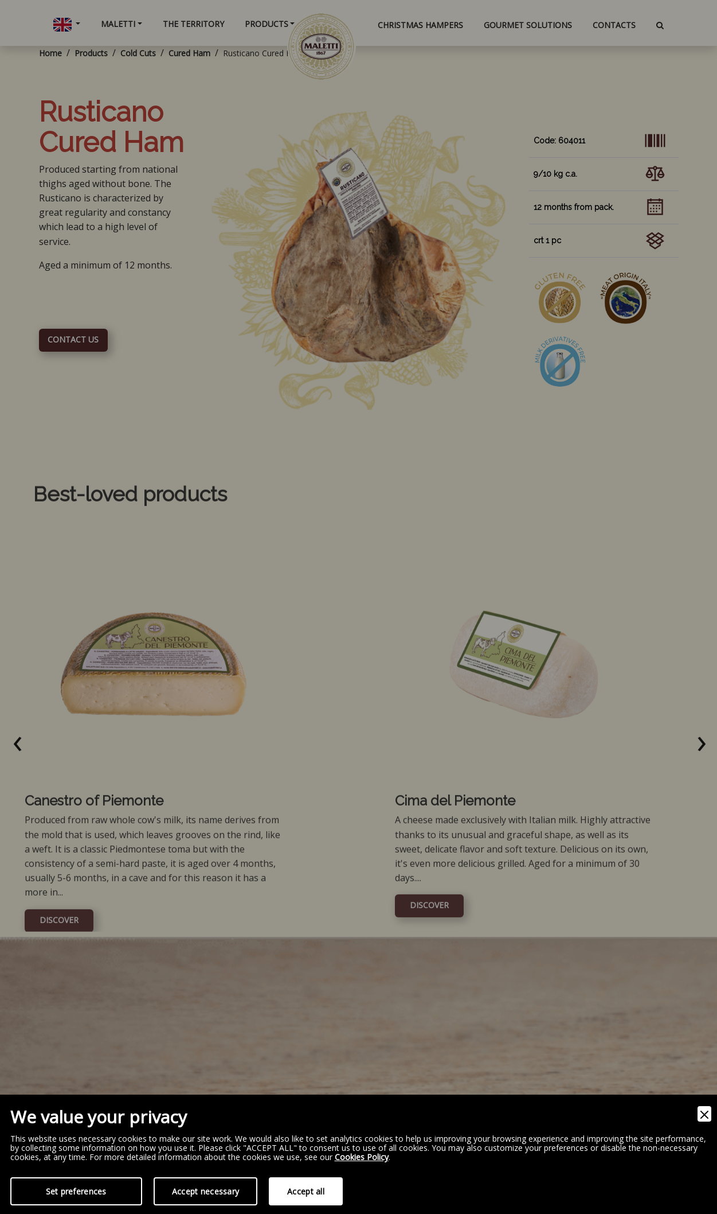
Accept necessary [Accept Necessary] (205, 1191)
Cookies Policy (362, 1157)
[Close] (704, 1114)
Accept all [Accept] (305, 1191)
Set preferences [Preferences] (76, 1191)
